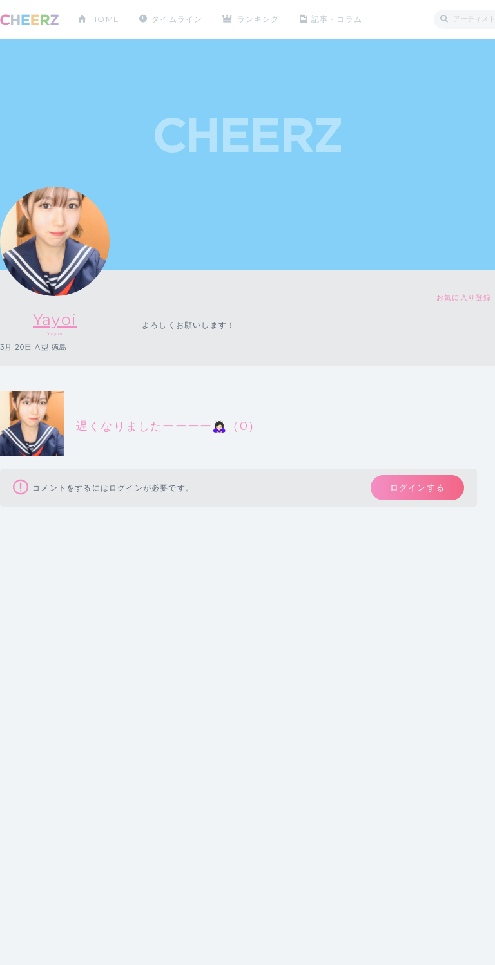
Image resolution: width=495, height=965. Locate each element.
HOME (105, 19)
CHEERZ (29, 19)
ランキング (258, 19)
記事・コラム (336, 19)
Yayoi (55, 319)
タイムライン (176, 19)
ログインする (417, 487)
